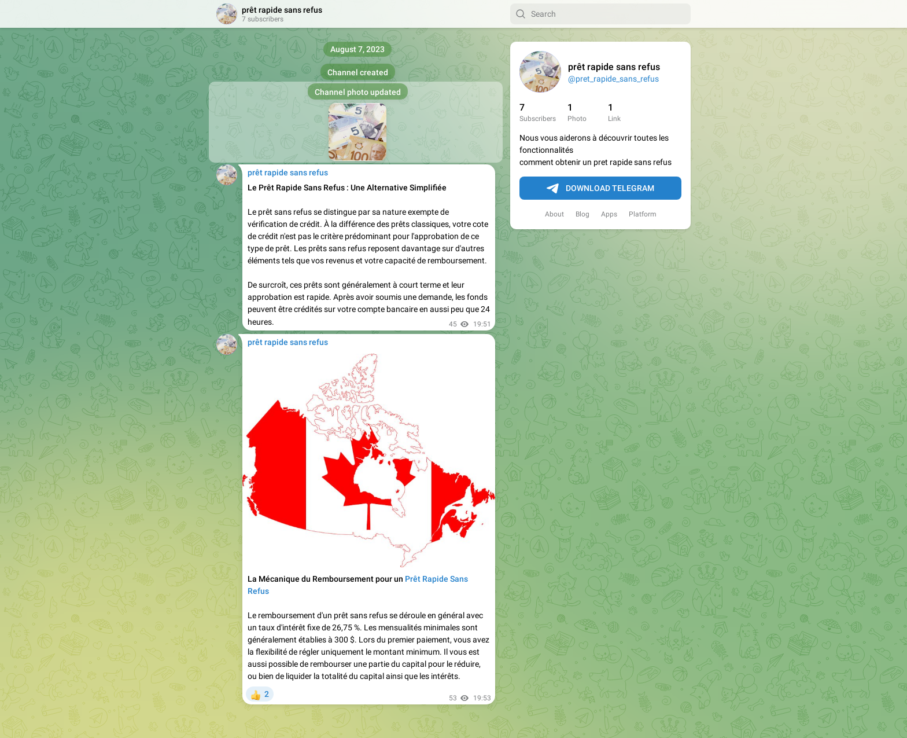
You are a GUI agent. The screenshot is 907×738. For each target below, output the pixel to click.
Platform (643, 214)
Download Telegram (600, 188)
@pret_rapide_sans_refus (613, 78)
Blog (582, 214)
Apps (609, 214)
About (554, 214)
